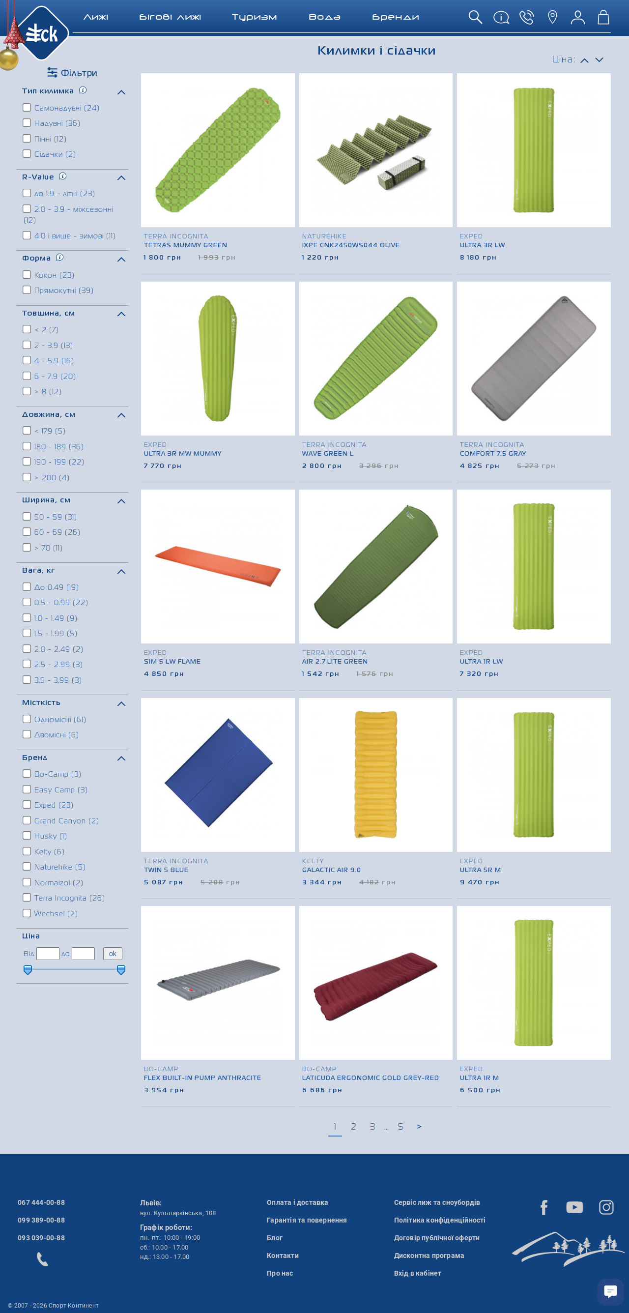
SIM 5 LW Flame (172, 662)
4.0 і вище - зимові (70, 235)
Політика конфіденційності (440, 1220)
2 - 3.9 (48, 345)
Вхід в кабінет (418, 1273)
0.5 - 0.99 (56, 602)
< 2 (41, 329)
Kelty (44, 851)
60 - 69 (52, 531)
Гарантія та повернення (307, 1220)
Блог (275, 1238)
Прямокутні (59, 290)
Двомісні (51, 734)
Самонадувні (62, 107)
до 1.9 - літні (59, 193)
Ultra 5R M (480, 870)
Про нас (280, 1273)
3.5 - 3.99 (53, 679)
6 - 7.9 (50, 376)
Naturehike (55, 866)
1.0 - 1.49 (51, 617)
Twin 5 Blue (166, 870)
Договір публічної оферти (437, 1238)
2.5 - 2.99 (53, 664)
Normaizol (54, 882)
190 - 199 (54, 461)
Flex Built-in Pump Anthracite (202, 1078)
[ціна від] (47, 953)
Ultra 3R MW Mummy (183, 454)
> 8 (43, 391)
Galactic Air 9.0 (331, 870)
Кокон (49, 274)
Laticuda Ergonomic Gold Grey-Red (370, 1078)
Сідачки (50, 153)
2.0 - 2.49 (54, 648)
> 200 (47, 477)
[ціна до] (83, 953)
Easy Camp (56, 789)
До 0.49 (51, 587)
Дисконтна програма (429, 1255)
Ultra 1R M (479, 1078)
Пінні (45, 138)
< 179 (45, 430)
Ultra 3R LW (482, 245)
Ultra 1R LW (481, 662)
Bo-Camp (53, 773)
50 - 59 (50, 516)
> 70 (43, 547)
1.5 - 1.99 (51, 633)
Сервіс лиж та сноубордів (437, 1202)
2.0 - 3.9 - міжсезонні (69, 214)
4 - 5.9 (49, 360)
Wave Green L (328, 454)
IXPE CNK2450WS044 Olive (351, 245)
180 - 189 (54, 446)
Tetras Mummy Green (186, 245)
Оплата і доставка (297, 1202)
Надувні (52, 122)
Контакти (283, 1255)
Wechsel (51, 913)
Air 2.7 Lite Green (335, 662)
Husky (45, 835)
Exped (49, 804)
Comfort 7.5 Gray (493, 454)
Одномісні (55, 719)
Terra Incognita (64, 897)
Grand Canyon (61, 820)
